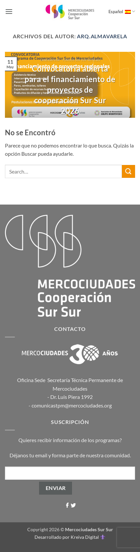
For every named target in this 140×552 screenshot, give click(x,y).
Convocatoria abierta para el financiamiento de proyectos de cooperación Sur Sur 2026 (70, 89)
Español (121, 11)
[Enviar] (128, 171)
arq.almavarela (102, 36)
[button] (9, 11)
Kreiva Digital (88, 537)
